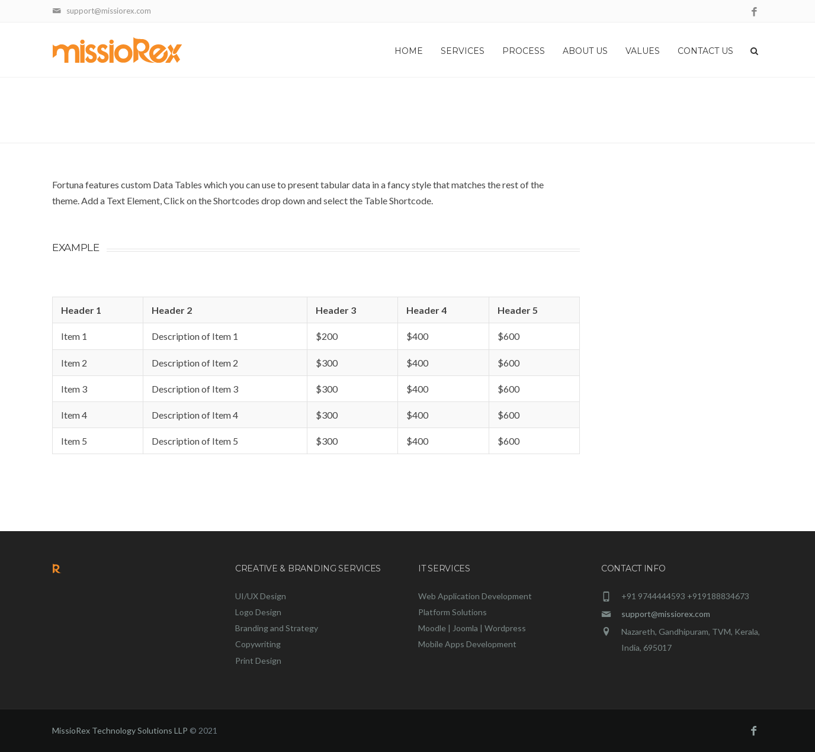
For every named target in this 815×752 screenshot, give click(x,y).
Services (462, 51)
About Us (585, 51)
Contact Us (705, 51)
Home (408, 51)
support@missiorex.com (665, 614)
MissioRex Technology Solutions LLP (120, 730)
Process (523, 51)
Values (642, 51)
